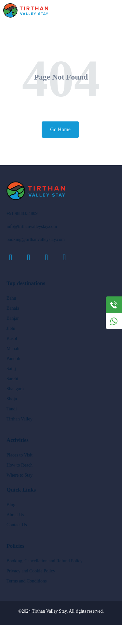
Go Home (60, 129)
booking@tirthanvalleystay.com (36, 239)
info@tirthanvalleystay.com (32, 226)
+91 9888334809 (22, 213)
